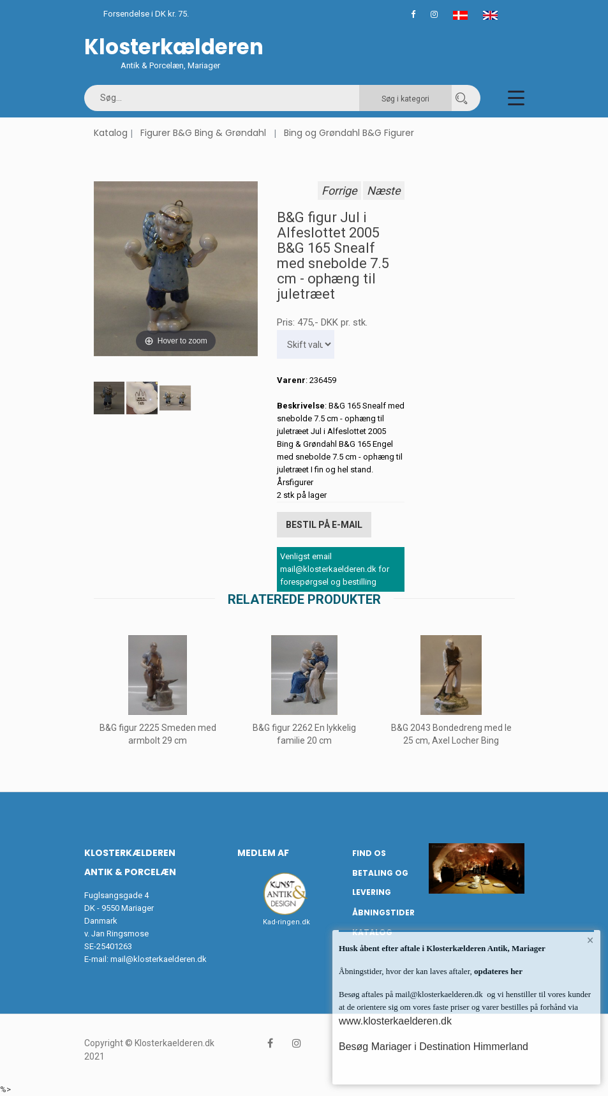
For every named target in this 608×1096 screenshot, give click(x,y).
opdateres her (497, 971)
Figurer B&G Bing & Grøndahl (203, 132)
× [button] (590, 940)
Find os (369, 853)
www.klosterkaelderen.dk (395, 1021)
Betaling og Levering (380, 882)
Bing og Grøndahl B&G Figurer (349, 132)
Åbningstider (383, 912)
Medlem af (263, 852)
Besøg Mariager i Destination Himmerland (433, 1046)
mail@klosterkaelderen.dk (158, 959)
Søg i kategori (405, 98)
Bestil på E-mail (324, 525)
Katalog (111, 132)
